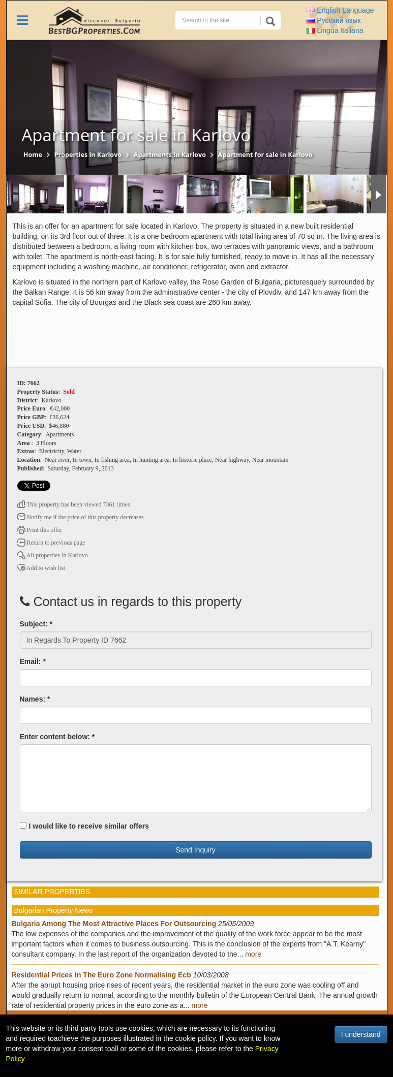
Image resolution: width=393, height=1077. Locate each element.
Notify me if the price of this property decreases (80, 517)
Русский (333, 20)
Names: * (35, 699)
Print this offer (40, 529)
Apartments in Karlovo (170, 154)
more (253, 954)
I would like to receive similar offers (84, 826)
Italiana (335, 30)
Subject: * (36, 624)
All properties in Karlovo (52, 555)
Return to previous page (51, 542)
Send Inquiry (195, 850)
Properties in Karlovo (88, 154)
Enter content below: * (57, 737)
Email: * (33, 661)
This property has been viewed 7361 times (73, 504)
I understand (361, 1034)
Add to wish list (41, 568)
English (340, 10)
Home (32, 154)
